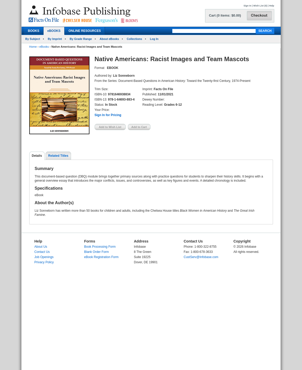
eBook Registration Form (101, 257)
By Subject (32, 38)
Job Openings (44, 257)
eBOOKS (54, 31)
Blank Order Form (96, 252)
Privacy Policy (44, 262)
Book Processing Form (100, 246)
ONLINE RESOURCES (84, 31)
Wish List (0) (260, 5)
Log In (154, 38)
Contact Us (42, 252)
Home (33, 46)
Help (271, 5)
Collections (134, 38)
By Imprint (55, 38)
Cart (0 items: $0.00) (225, 15)
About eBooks (109, 38)
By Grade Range (81, 38)
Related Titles (58, 156)
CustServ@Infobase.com (201, 257)
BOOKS (33, 31)
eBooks (44, 46)
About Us (40, 246)
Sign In (247, 5)
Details (37, 156)
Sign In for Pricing (108, 115)
